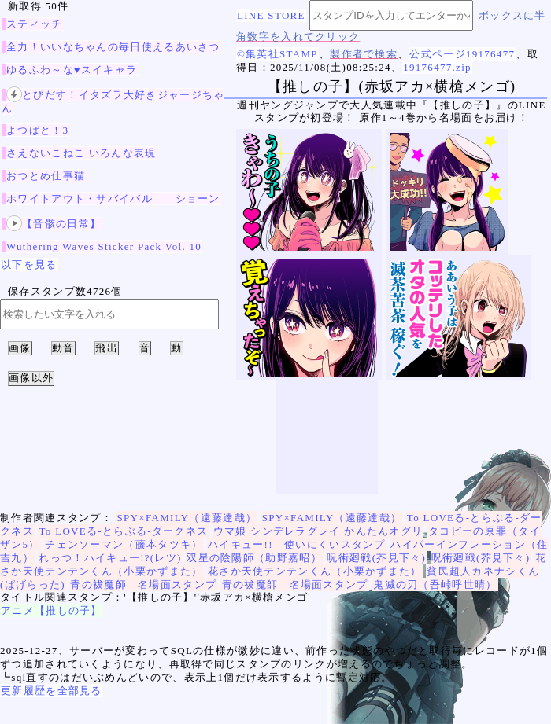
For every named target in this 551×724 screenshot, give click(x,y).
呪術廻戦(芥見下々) (376, 558)
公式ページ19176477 (462, 54)
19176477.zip (437, 67)
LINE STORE (271, 15)
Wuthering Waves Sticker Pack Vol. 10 (104, 246)
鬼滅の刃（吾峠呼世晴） (435, 584)
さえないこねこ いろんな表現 (81, 153)
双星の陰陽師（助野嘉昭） (254, 558)
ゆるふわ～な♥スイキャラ (71, 69)
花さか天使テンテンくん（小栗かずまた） (315, 571)
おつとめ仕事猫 (45, 176)
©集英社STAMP (277, 54)
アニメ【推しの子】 (51, 610)
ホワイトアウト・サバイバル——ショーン (113, 198)
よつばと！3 (37, 130)
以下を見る (29, 264)
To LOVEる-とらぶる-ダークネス (123, 531)
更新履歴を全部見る (51, 690)
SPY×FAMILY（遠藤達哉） (187, 518)
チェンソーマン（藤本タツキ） (123, 544)
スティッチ (34, 24)
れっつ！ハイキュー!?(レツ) (110, 558)
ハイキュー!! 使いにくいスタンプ (297, 544)
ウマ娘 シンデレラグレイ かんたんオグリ (318, 531)
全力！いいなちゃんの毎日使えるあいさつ (113, 47)
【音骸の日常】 (53, 223)
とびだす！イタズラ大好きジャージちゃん (113, 101)
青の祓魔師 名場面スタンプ (143, 584)
